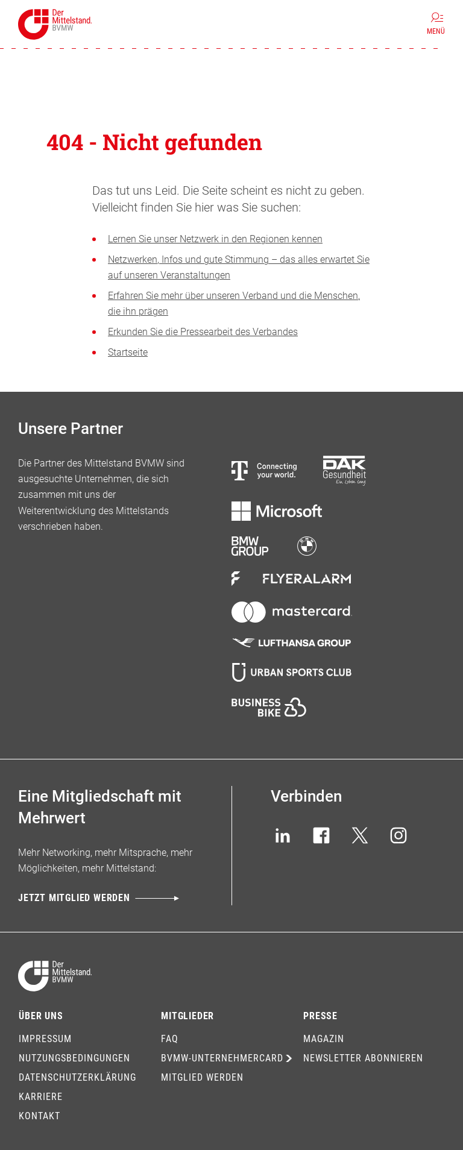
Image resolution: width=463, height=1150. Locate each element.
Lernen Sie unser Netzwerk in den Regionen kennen (215, 239)
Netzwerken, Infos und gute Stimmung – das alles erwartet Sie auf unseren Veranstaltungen (239, 267)
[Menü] (436, 24)
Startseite (128, 352)
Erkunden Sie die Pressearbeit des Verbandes (203, 332)
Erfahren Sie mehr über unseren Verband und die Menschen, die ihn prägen (234, 303)
